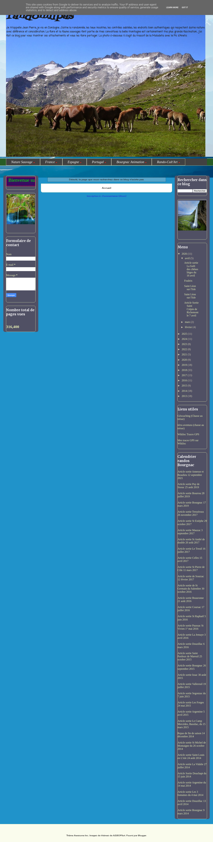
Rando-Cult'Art (168, 162)
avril (187, 258)
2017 (185, 375)
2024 (185, 339)
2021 (185, 354)
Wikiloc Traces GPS (188, 434)
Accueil (106, 187)
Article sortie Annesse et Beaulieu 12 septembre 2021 (191, 474)
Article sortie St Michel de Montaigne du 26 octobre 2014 (192, 745)
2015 (185, 385)
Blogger (142, 835)
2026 (185, 253)
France (51, 162)
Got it (185, 7)
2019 (185, 364)
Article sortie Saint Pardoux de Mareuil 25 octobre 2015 (190, 656)
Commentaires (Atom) (114, 196)
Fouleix (188, 280)
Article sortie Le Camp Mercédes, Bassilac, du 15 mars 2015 (192, 724)
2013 (185, 396)
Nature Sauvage (23, 162)
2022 (185, 349)
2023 (185, 344)
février (189, 327)
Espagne (75, 162)
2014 (185, 390)
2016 (185, 380)
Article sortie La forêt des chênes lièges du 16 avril (191, 269)
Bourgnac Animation (131, 162)
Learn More (172, 7)
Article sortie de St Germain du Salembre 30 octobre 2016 (191, 588)
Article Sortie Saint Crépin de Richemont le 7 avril (191, 309)
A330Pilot (119, 835)
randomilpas (39, 16)
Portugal (99, 162)
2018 (185, 370)
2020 (185, 359)
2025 (185, 333)
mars (188, 322)
